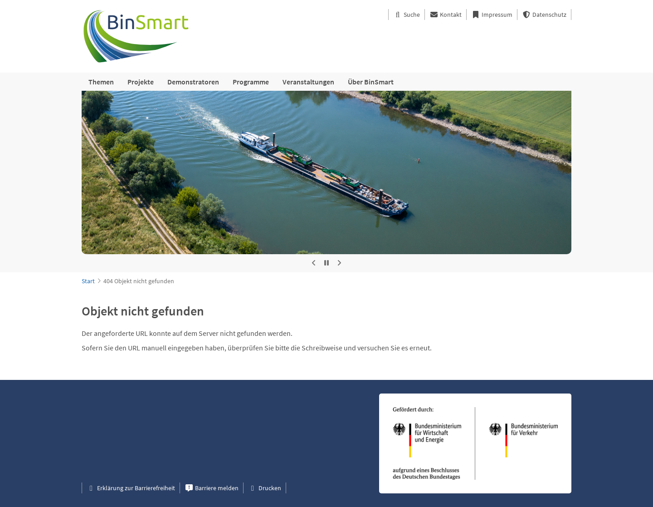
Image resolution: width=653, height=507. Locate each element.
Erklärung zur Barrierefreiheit (131, 488)
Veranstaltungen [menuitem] (308, 81)
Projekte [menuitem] (140, 81)
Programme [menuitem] (251, 81)
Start (88, 281)
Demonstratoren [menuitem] (193, 81)
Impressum (491, 14)
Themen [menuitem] (101, 81)
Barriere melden (212, 488)
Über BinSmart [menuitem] (371, 81)
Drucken (264, 488)
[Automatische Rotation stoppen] (326, 263)
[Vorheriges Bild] (313, 263)
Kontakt (445, 14)
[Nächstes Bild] (339, 263)
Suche (406, 14)
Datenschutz (544, 14)
